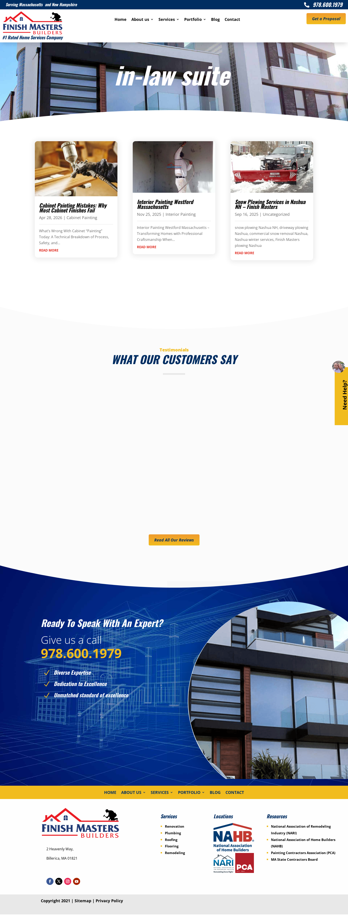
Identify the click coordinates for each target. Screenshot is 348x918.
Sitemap (83, 904)
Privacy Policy (109, 904)
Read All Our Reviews (174, 540)
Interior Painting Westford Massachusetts (165, 204)
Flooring (171, 849)
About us (140, 20)
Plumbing (173, 836)
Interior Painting (181, 214)
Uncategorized (276, 214)
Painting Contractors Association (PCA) (303, 856)
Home (121, 20)
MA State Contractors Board (294, 863)
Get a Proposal (326, 18)
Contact (232, 20)
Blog (215, 20)
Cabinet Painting (82, 217)
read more (48, 250)
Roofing (171, 843)
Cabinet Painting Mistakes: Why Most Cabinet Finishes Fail (73, 207)
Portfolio (193, 20)
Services (166, 20)
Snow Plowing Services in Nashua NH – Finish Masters (270, 204)
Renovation (174, 830)
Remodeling (175, 856)
